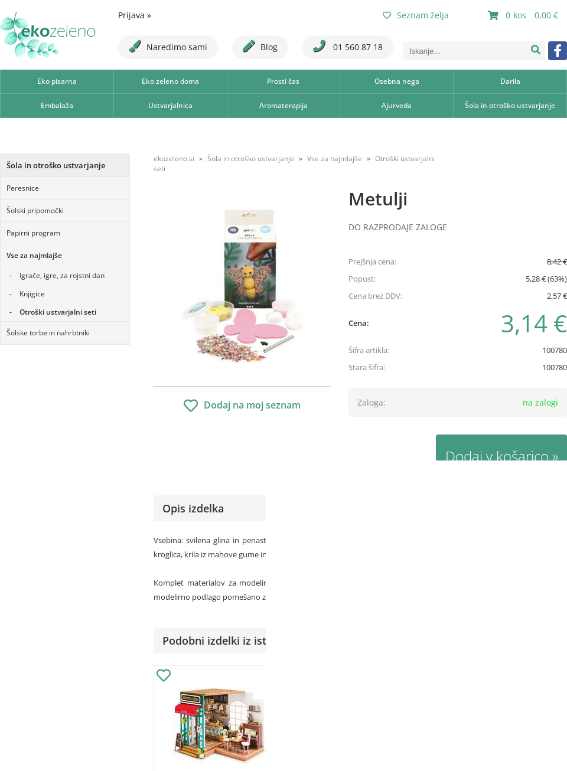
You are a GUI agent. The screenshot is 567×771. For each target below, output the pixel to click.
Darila (510, 81)
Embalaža (57, 105)
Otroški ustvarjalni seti (57, 312)
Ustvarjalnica (170, 105)
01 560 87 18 (348, 46)
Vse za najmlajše (34, 255)
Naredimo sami (168, 46)
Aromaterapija (283, 105)
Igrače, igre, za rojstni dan (62, 275)
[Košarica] (524, 15)
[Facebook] (557, 50)
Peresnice (22, 188)
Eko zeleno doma (170, 81)
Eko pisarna (57, 81)
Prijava (134, 15)
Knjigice (32, 294)
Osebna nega (396, 81)
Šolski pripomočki (35, 210)
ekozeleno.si (174, 158)
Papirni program (33, 233)
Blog (260, 46)
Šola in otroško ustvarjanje (510, 105)
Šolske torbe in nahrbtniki (48, 333)
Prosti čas (283, 81)
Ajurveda (397, 105)
